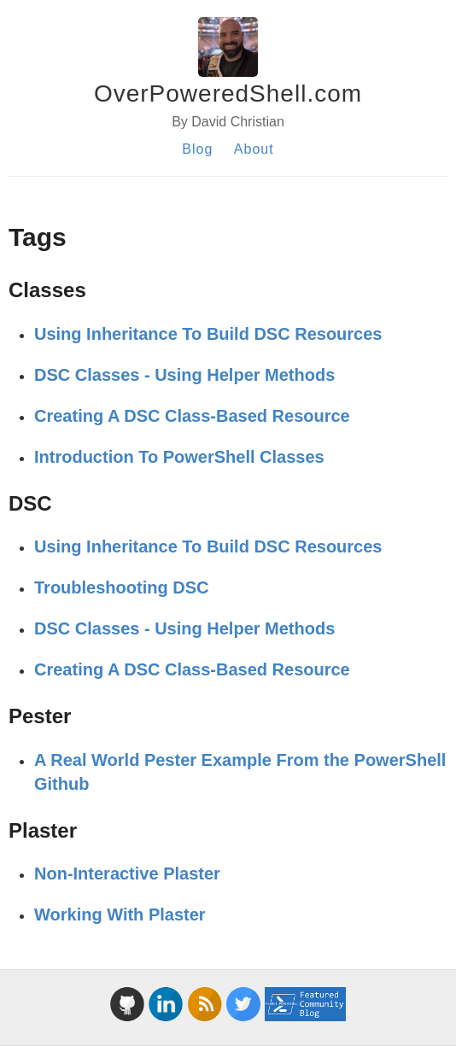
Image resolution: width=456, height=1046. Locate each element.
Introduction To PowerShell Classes (179, 456)
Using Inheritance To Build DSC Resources (208, 333)
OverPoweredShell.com (228, 93)
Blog (197, 149)
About (254, 149)
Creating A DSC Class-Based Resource (192, 415)
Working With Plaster (120, 914)
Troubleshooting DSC (121, 587)
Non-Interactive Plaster (127, 873)
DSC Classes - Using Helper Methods (184, 374)
